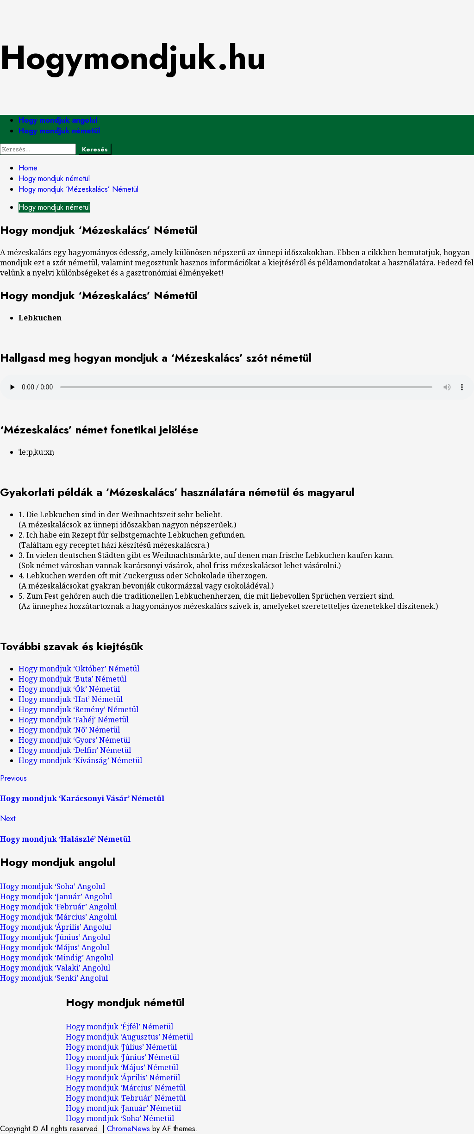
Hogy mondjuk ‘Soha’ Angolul (52, 886)
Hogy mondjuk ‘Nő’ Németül (69, 730)
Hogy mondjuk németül (59, 130)
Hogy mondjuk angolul (58, 120)
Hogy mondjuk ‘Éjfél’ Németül (119, 1026)
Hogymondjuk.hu (133, 57)
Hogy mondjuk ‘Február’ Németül (126, 1098)
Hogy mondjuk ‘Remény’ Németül (78, 709)
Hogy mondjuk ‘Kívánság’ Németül (80, 760)
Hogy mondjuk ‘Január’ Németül (123, 1108)
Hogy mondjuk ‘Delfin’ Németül (75, 750)
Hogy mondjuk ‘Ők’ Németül (69, 689)
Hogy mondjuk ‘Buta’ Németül (72, 679)
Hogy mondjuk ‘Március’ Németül (126, 1088)
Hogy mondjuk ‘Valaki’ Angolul (55, 968)
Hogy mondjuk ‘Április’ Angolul (55, 927)
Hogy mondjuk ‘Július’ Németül (121, 1047)
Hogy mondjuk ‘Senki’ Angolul (54, 978)
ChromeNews (128, 1128)
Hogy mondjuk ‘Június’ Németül (122, 1057)
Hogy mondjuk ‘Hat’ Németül (71, 699)
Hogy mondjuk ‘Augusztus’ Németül (129, 1037)
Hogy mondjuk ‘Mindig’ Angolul (56, 957)
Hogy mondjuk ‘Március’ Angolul (58, 917)
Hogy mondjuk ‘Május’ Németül (122, 1067)
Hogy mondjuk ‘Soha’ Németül (120, 1118)
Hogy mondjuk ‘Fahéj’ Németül (74, 719)
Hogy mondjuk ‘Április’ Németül (123, 1077)
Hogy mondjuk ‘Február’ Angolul (58, 907)
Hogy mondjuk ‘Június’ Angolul (55, 937)
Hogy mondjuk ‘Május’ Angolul (54, 947)
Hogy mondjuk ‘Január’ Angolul (56, 896)
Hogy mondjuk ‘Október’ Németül (79, 669)
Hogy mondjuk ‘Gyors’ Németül (74, 740)
